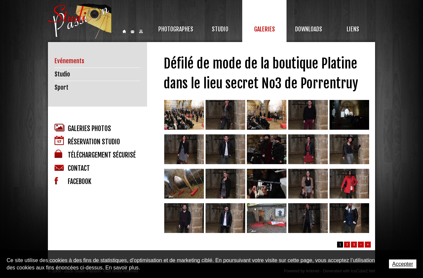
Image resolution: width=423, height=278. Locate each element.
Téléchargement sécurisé (95, 154)
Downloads (308, 29)
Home (124, 31)
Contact (132, 31)
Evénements (69, 61)
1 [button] (340, 244)
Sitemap (141, 31)
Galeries (264, 29)
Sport (61, 87)
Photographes (175, 29)
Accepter (402, 264)
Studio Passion (79, 21)
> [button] (361, 244)
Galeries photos (83, 128)
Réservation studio (87, 141)
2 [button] (347, 244)
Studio (220, 29)
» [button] (368, 244)
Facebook (73, 181)
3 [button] (354, 244)
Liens (353, 29)
